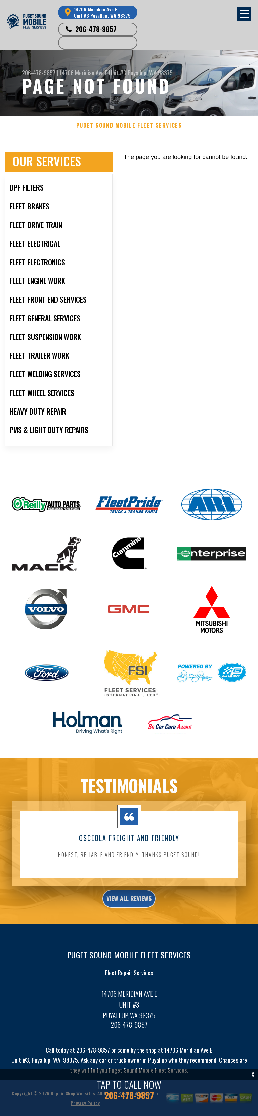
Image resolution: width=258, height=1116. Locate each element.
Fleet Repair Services (129, 978)
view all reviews (129, 903)
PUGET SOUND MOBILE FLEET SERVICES (129, 125)
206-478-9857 (96, 29)
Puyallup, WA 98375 (150, 72)
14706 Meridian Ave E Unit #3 (92, 72)
